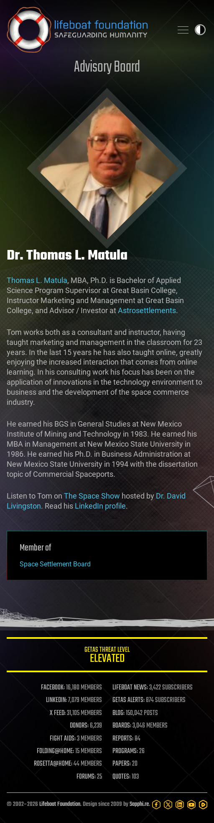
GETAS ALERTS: (128, 700)
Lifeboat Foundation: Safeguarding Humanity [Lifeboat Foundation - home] (86, 30)
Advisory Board (107, 68)
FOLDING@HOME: (55, 751)
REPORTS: (122, 738)
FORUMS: (86, 777)
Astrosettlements (147, 310)
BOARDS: (121, 725)
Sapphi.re (139, 804)
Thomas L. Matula (37, 280)
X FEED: (58, 713)
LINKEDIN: (56, 700)
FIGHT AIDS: (63, 738)
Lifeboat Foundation (59, 804)
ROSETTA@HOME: (53, 764)
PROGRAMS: (125, 751)
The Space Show (92, 495)
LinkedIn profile (100, 506)
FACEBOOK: (53, 687)
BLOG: (118, 713)
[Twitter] (168, 804)
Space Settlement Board (55, 564)
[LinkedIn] (180, 804)
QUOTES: (121, 777)
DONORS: (79, 725)
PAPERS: (121, 764)
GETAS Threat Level (107, 656)
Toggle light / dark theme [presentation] (200, 29)
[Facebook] (156, 804)
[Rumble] (203, 804)
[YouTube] (191, 804)
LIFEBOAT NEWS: (130, 687)
